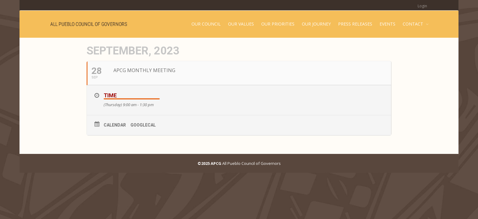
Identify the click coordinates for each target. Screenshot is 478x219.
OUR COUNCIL (206, 24)
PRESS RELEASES (355, 24)
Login (422, 6)
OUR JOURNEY (316, 24)
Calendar (115, 125)
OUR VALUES (241, 24)
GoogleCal (143, 125)
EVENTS (387, 24)
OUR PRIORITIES (277, 24)
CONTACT (413, 24)
